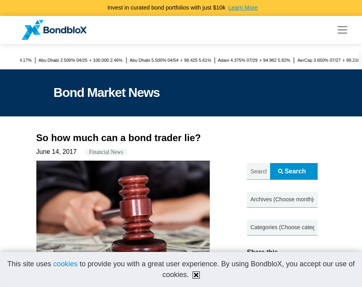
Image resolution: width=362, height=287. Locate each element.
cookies (65, 264)
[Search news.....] (258, 171)
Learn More (243, 7)
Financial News (106, 152)
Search (292, 171)
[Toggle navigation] (342, 29)
